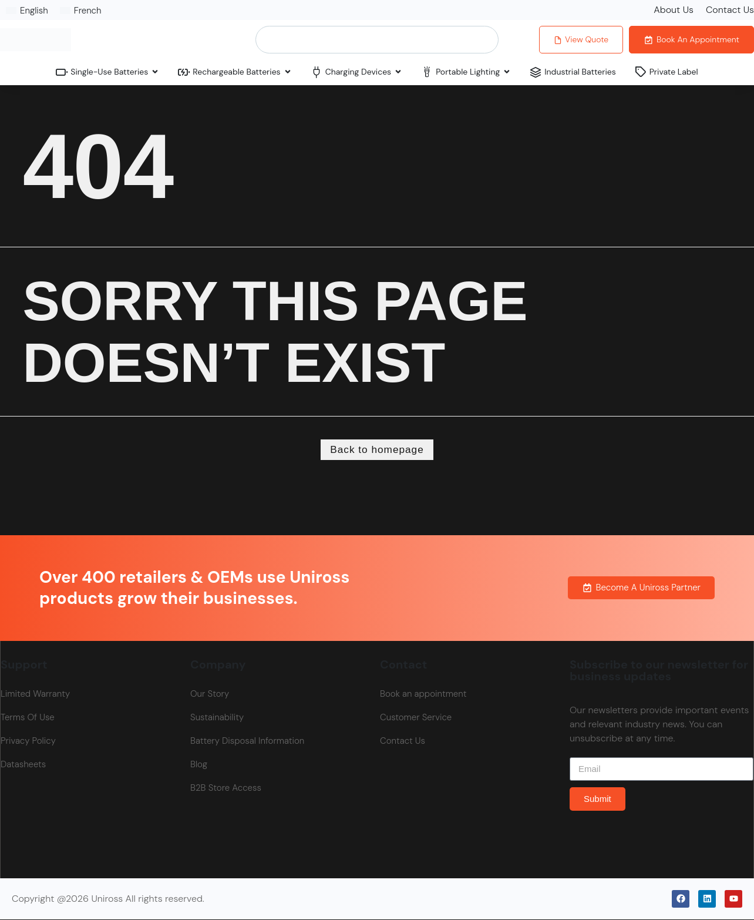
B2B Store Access (225, 789)
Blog (198, 765)
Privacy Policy (28, 742)
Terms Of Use (28, 718)
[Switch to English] (27, 10)
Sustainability (217, 718)
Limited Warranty (35, 695)
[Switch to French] (80, 10)
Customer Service (416, 718)
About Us (674, 10)
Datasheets (23, 765)
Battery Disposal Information (247, 742)
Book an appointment (423, 695)
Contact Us (730, 10)
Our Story (209, 695)
